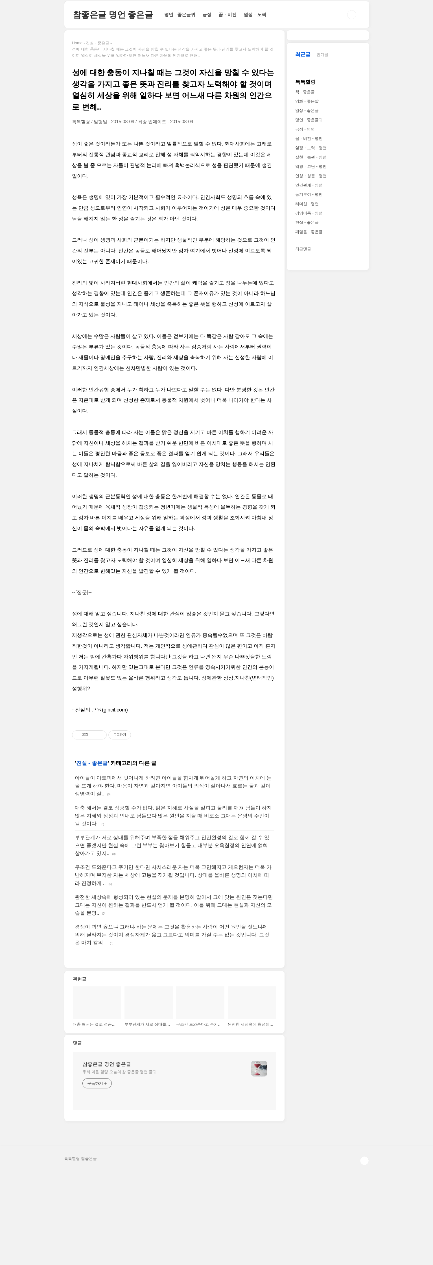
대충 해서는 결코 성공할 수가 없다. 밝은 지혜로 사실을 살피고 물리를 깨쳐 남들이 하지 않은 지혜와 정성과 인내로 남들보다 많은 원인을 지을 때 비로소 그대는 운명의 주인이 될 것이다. (173, 909)
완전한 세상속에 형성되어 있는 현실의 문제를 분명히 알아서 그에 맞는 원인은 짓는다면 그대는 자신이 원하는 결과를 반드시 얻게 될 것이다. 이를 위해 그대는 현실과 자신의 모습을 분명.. (174, 998)
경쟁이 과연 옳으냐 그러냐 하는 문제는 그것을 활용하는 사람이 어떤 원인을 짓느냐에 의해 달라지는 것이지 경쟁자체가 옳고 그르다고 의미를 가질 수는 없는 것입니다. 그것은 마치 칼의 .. (172, 1028)
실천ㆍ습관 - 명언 (310, 326)
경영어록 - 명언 (308, 382)
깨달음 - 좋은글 (308, 401)
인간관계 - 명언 (308, 354)
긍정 (206, 14)
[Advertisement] (174, 178)
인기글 (322, 224)
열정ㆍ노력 (255, 14)
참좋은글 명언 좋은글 (113, 14)
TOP (364, 1254)
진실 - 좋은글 (92, 856)
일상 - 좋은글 (306, 280)
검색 (351, 14)
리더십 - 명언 (306, 373)
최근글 (302, 224)
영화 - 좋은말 (306, 270)
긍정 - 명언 (304, 298)
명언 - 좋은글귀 (179, 14)
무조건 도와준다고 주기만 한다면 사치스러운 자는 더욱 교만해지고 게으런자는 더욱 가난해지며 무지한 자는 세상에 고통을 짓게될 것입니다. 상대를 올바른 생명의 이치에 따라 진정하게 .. (173, 968)
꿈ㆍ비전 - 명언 (308, 308)
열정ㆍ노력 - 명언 (310, 317)
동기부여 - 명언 (308, 364)
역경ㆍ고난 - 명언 (310, 336)
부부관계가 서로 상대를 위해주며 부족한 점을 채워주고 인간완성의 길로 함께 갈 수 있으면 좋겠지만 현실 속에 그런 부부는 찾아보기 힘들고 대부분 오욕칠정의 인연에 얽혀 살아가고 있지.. (172, 938)
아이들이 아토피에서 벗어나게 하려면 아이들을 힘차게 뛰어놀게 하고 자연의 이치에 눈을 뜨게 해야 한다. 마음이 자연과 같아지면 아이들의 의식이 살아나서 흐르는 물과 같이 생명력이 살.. (173, 879)
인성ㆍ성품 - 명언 (310, 345)
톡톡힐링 (305, 251)
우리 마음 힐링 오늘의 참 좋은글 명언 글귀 (119, 1165)
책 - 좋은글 (304, 261)
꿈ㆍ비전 (227, 14)
